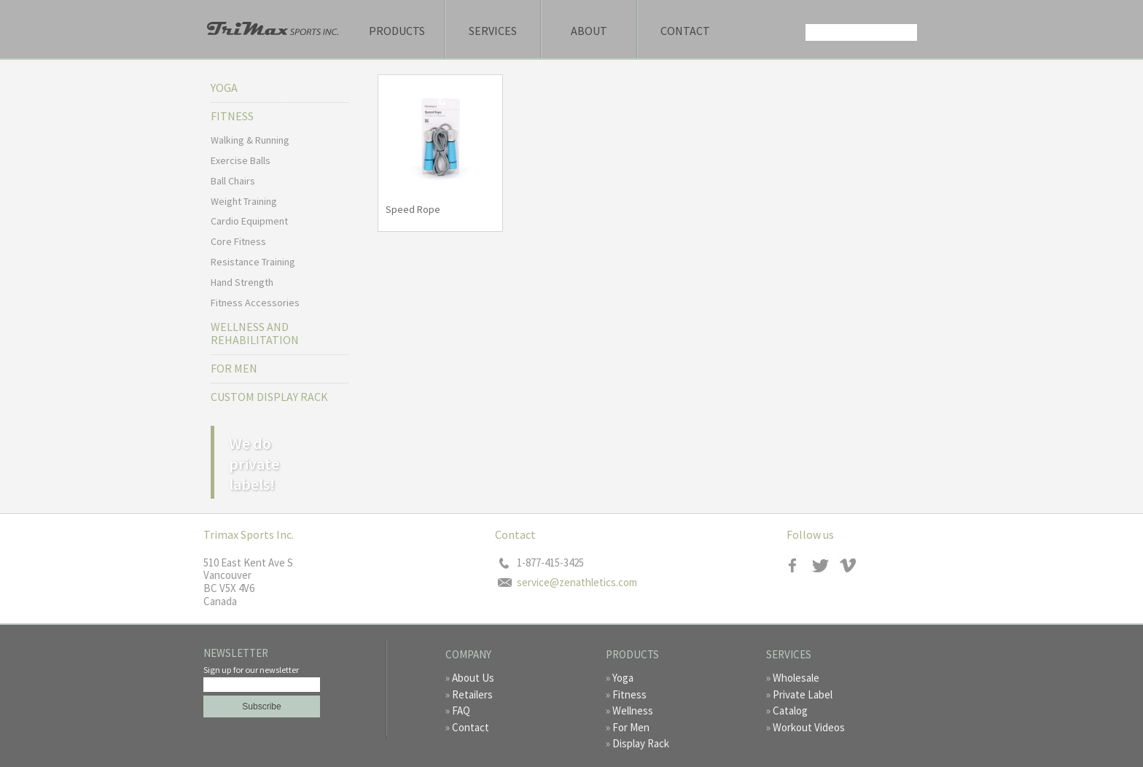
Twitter (825, 565)
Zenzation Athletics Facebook (799, 565)
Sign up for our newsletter (251, 669)
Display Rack (640, 743)
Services (493, 30)
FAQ (461, 710)
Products (397, 30)
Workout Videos (809, 727)
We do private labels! (254, 463)
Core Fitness (238, 241)
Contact (685, 30)
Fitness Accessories (255, 302)
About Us (473, 678)
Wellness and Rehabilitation (255, 333)
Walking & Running (250, 140)
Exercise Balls (240, 160)
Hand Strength (242, 282)
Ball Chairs (233, 180)
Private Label (802, 694)
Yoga (224, 87)
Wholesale (796, 678)
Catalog (790, 710)
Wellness (632, 710)
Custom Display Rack (269, 396)
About (589, 30)
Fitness (629, 694)
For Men (234, 368)
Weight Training (244, 201)
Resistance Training (253, 261)
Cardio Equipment (249, 220)
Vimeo (850, 565)
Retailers (472, 694)
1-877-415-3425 (550, 562)
